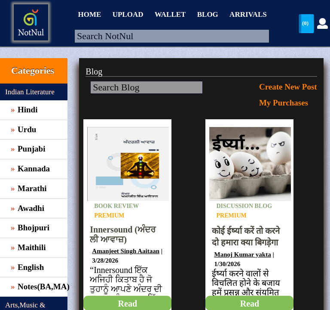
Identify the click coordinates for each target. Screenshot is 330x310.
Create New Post (288, 86)
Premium (109, 215)
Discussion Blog (244, 206)
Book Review (116, 206)
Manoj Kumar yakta (242, 254)
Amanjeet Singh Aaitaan (125, 251)
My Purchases (283, 102)
